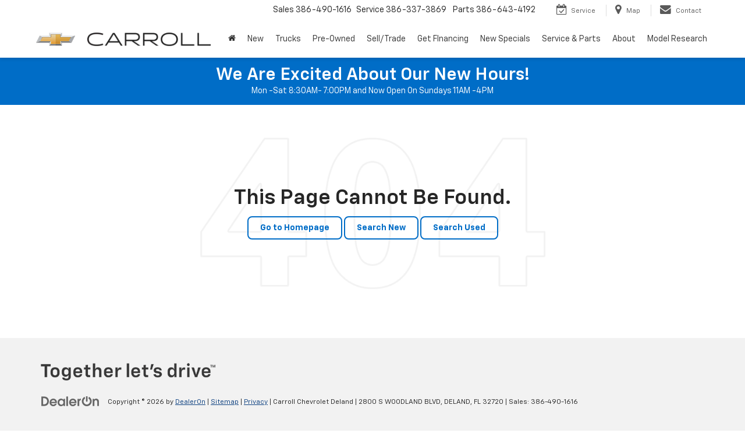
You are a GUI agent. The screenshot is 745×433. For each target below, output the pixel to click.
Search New (381, 228)
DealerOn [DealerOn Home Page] (190, 402)
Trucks (288, 39)
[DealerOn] (70, 401)
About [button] (624, 39)
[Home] (232, 39)
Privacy (256, 402)
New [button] (255, 39)
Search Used (459, 228)
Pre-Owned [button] (334, 39)
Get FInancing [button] (443, 39)
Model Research (677, 39)
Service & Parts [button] (571, 39)
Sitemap (225, 402)
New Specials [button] (505, 39)
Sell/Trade (386, 39)
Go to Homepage (294, 228)
